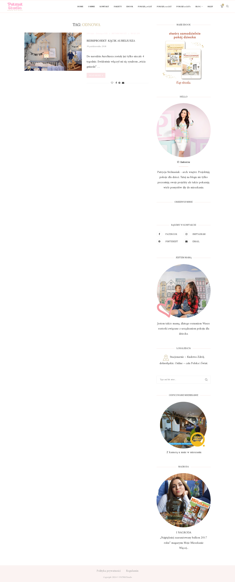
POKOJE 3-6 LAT (145, 6)
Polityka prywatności (109, 570)
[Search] (227, 6)
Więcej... (183, 548)
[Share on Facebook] (116, 83)
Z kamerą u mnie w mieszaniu (183, 452)
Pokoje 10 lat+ (183, 6)
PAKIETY (118, 6)
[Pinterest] (169, 241)
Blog (198, 6)
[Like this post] (112, 83)
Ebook (129, 6)
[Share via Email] (123, 83)
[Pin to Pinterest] (119, 83)
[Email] (196, 241)
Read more (96, 75)
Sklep (210, 6)
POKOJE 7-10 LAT (164, 6)
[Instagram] (196, 234)
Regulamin (132, 570)
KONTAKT (104, 6)
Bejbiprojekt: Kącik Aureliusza (111, 40)
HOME (80, 6)
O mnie (91, 6)
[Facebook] (169, 234)
